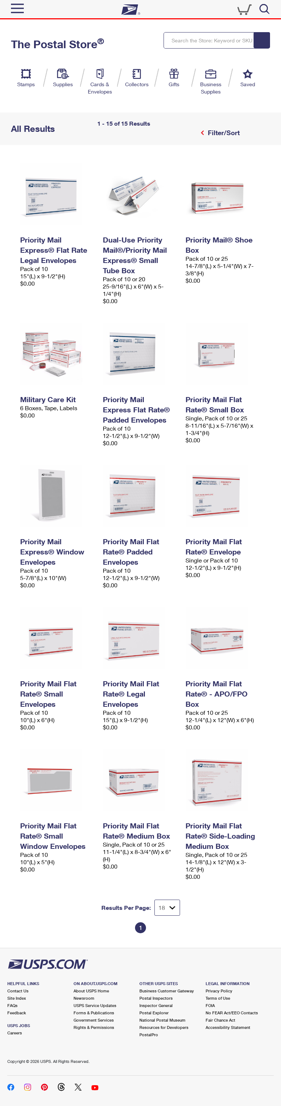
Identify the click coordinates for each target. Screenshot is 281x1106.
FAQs (12, 1005)
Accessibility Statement (228, 1027)
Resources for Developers (163, 1027)
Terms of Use (218, 998)
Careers (14, 1032)
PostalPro (148, 1034)
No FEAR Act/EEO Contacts (232, 1012)
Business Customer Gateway (166, 990)
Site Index (16, 998)
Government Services (94, 1020)
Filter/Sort (223, 133)
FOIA (210, 1005)
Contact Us (18, 990)
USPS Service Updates (95, 1005)
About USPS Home (91, 990)
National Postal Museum (162, 1020)
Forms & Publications (94, 1012)
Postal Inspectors (156, 998)
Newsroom (84, 998)
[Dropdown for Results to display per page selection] (167, 908)
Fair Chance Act (220, 1020)
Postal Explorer (154, 1012)
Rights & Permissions (94, 1027)
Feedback (16, 1012)
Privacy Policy (219, 990)
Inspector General (156, 1005)
